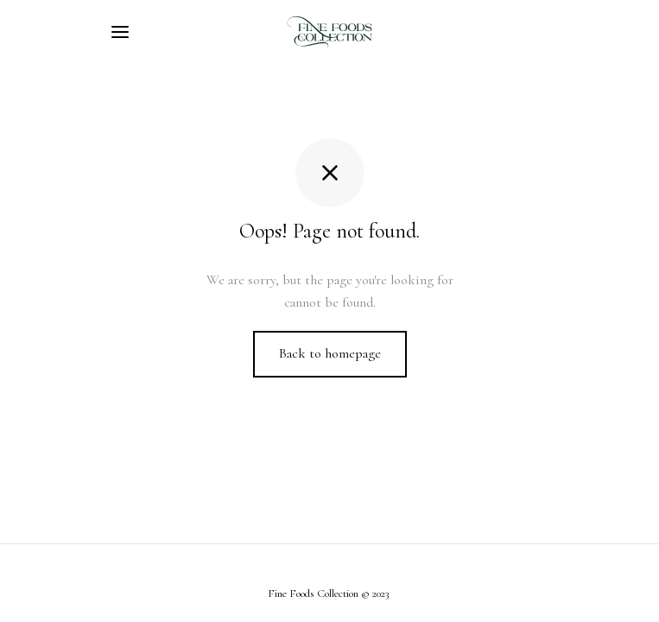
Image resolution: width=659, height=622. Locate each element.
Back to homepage (330, 353)
